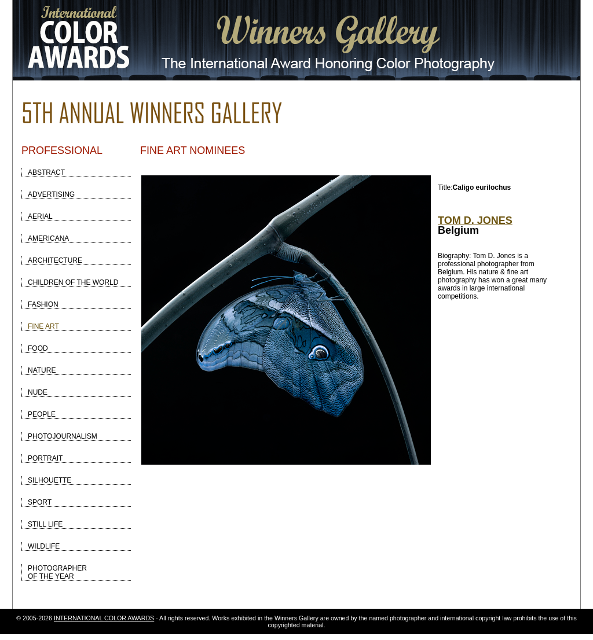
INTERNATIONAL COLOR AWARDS (104, 618)
